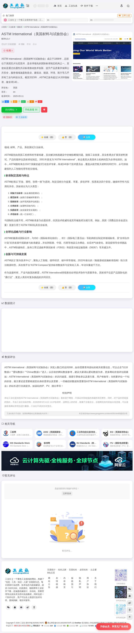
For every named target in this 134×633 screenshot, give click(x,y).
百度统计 (51, 569)
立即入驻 (124, 15)
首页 (5, 27)
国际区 (19, 27)
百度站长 (73, 569)
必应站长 (84, 569)
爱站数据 (17, 372)
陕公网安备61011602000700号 (58, 623)
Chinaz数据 (33, 372)
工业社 (22, 623)
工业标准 (11, 27)
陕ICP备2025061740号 (35, 623)
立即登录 (67, 493)
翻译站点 (5, 39)
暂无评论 (10, 475)
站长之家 (62, 569)
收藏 (8, 50)
